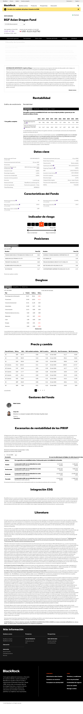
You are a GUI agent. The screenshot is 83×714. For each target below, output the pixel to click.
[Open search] (78, 5)
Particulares (70, 1)
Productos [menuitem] (34, 5)
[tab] (13, 111)
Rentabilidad (25, 38)
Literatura (74, 38)
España (77, 1)
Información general (12, 38)
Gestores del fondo (47, 38)
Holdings (58, 38)
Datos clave (35, 38)
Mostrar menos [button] (72, 86)
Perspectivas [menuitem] (43, 5)
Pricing (66, 38)
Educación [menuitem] (54, 5)
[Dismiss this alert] (78, 9)
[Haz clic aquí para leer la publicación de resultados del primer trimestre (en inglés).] (23, 9)
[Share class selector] (14, 24)
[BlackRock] (5, 1)
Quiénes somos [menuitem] (23, 5)
